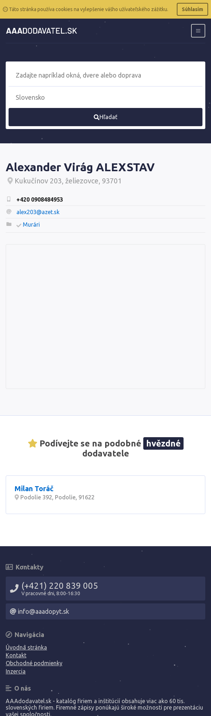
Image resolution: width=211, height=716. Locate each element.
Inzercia (16, 671)
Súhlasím (192, 9)
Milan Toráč (34, 488)
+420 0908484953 (39, 199)
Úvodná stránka (26, 647)
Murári (31, 224)
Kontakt (16, 655)
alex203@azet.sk (38, 212)
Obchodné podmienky (34, 663)
